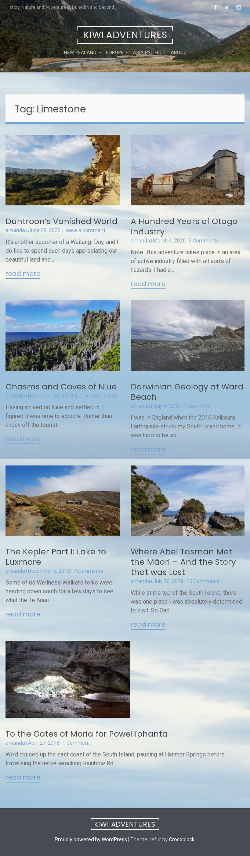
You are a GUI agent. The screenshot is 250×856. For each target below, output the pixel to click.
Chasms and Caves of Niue (61, 386)
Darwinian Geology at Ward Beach (187, 392)
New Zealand (80, 52)
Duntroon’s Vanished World (61, 221)
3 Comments (204, 241)
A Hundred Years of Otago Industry (184, 226)
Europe (114, 52)
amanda (15, 230)
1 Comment (197, 406)
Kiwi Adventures (125, 35)
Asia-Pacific (147, 52)
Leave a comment (84, 230)
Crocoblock (182, 839)
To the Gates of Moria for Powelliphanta (87, 734)
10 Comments (203, 581)
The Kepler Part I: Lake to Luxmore (56, 557)
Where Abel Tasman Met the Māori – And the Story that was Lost (183, 562)
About (178, 52)
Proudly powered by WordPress (91, 839)
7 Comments (88, 571)
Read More (23, 274)
